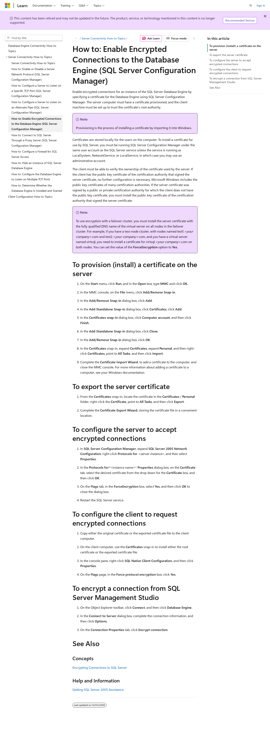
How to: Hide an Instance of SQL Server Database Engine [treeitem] (36, 165)
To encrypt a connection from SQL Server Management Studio (235, 80)
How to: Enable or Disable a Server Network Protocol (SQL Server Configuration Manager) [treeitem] (33, 74)
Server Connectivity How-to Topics (103, 38)
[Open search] (251, 5)
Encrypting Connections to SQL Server (99, 667)
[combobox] (34, 38)
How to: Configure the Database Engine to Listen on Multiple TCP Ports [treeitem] (36, 176)
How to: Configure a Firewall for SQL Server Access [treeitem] (34, 154)
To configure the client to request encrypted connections (230, 71)
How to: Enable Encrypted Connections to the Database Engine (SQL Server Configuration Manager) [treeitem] (36, 124)
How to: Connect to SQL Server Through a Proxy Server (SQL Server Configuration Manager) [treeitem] (34, 140)
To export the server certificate (228, 55)
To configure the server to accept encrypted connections (230, 62)
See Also (214, 87)
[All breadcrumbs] (76, 38)
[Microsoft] (7, 5)
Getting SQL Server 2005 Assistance (98, 689)
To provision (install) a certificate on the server (235, 47)
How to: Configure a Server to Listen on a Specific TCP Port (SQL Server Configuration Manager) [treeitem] (36, 91)
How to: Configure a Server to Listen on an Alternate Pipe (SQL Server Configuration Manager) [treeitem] (36, 107)
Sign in (260, 5)
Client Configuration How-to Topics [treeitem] (30, 196)
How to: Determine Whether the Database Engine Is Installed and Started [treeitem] (36, 188)
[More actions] (194, 38)
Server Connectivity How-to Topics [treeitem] (33, 63)
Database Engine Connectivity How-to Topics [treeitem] (32, 48)
